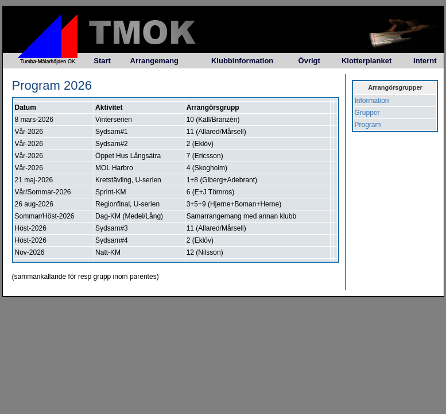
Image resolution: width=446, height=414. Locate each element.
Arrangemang (154, 60)
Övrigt (309, 60)
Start (102, 60)
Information (372, 101)
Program (368, 125)
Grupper (367, 113)
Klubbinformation (242, 60)
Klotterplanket (366, 60)
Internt (424, 60)
